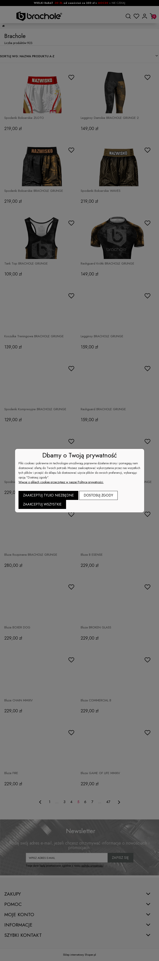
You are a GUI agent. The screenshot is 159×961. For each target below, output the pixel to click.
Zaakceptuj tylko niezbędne (48, 495)
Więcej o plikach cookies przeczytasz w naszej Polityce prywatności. (61, 482)
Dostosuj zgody (98, 495)
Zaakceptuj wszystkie (42, 504)
